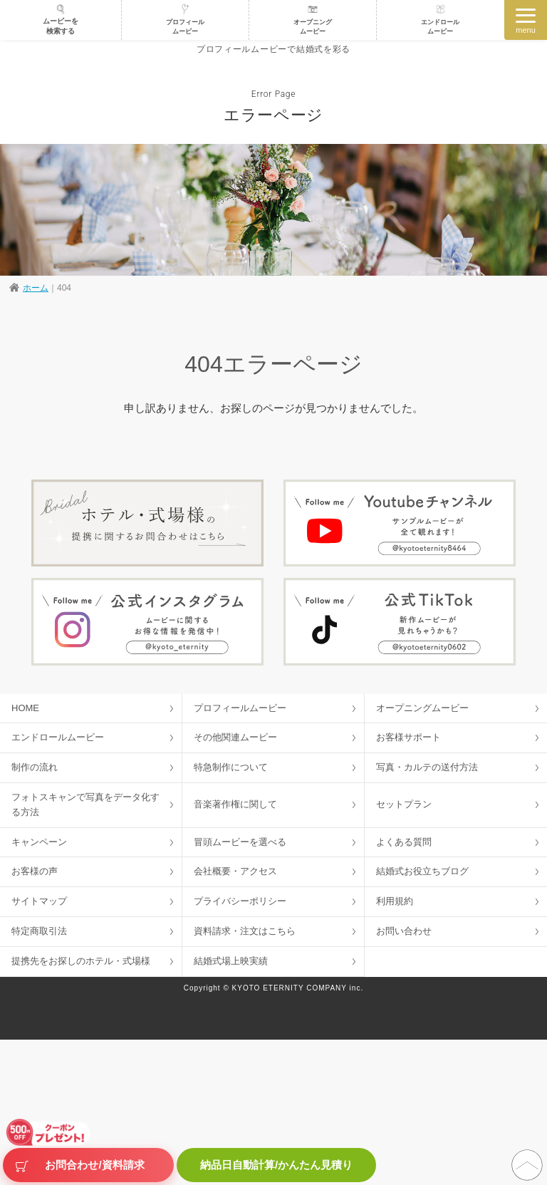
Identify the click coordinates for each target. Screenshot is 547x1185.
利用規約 (394, 901)
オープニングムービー (312, 19)
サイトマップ (39, 901)
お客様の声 (34, 871)
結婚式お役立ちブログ (422, 871)
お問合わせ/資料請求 (94, 1165)
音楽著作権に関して (235, 804)
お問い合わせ (404, 931)
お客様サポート (408, 737)
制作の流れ (34, 767)
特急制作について (231, 767)
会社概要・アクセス (235, 871)
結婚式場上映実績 (231, 961)
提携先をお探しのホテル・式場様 (80, 961)
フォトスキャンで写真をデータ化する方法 (85, 804)
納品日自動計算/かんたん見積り (276, 1165)
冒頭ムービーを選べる (240, 842)
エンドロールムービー (440, 19)
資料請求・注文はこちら (245, 931)
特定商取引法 (39, 931)
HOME (25, 708)
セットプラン (404, 804)
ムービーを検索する (60, 19)
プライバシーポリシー (240, 901)
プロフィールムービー (185, 19)
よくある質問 (404, 842)
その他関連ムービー (235, 737)
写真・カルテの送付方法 (427, 767)
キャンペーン (39, 842)
